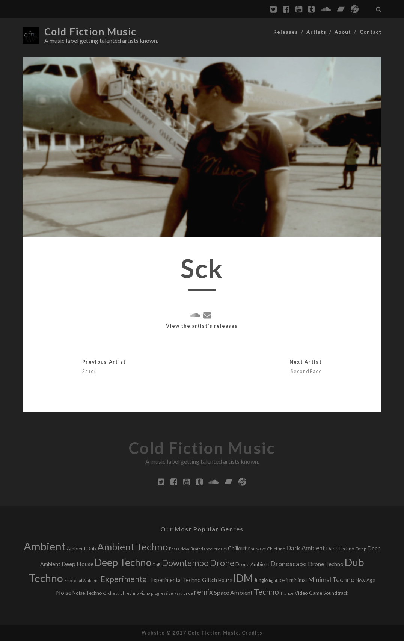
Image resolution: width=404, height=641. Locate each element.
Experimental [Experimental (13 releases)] (124, 579)
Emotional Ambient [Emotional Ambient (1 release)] (81, 580)
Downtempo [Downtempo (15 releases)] (185, 563)
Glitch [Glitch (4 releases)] (209, 579)
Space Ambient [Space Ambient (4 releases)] (233, 592)
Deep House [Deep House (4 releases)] (77, 563)
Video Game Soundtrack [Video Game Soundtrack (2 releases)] (321, 593)
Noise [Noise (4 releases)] (63, 592)
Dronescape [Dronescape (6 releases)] (288, 564)
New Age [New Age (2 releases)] (365, 580)
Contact (370, 32)
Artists (316, 32)
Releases (285, 32)
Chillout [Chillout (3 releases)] (237, 548)
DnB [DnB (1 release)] (156, 564)
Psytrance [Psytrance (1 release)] (183, 593)
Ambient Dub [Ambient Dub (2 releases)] (81, 549)
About (343, 32)
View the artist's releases (202, 326)
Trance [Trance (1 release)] (287, 593)
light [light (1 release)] (273, 580)
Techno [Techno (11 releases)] (266, 591)
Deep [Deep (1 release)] (361, 548)
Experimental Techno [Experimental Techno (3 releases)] (175, 580)
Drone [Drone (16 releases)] (222, 563)
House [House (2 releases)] (225, 580)
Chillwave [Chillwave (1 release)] (257, 548)
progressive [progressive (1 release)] (162, 593)
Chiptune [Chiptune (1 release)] (276, 548)
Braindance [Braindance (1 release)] (201, 548)
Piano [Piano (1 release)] (145, 593)
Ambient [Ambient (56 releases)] (45, 546)
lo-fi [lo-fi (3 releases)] (283, 580)
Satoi (89, 371)
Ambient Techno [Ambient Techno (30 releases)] (132, 547)
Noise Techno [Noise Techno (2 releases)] (87, 593)
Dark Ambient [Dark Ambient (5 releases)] (305, 548)
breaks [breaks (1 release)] (220, 548)
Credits (252, 633)
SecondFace (306, 371)
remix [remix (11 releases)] (203, 591)
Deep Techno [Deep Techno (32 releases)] (123, 562)
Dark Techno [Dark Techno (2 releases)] (340, 549)
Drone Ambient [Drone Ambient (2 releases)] (252, 564)
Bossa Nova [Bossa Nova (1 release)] (179, 548)
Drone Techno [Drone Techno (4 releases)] (326, 563)
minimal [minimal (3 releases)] (298, 580)
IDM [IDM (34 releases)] (243, 578)
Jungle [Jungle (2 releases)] (261, 580)
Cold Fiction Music (90, 32)
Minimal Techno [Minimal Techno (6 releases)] (331, 580)
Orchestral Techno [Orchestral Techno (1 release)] (121, 593)
